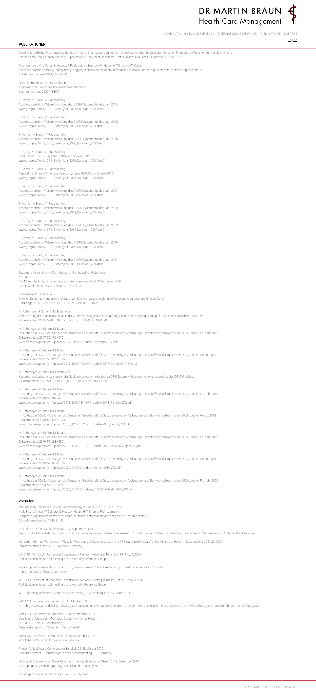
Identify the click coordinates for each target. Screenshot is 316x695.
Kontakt (290, 33)
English (292, 40)
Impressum (252, 687)
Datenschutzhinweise (280, 687)
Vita (178, 33)
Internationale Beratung (237, 33)
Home (168, 33)
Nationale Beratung (199, 33)
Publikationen (270, 33)
